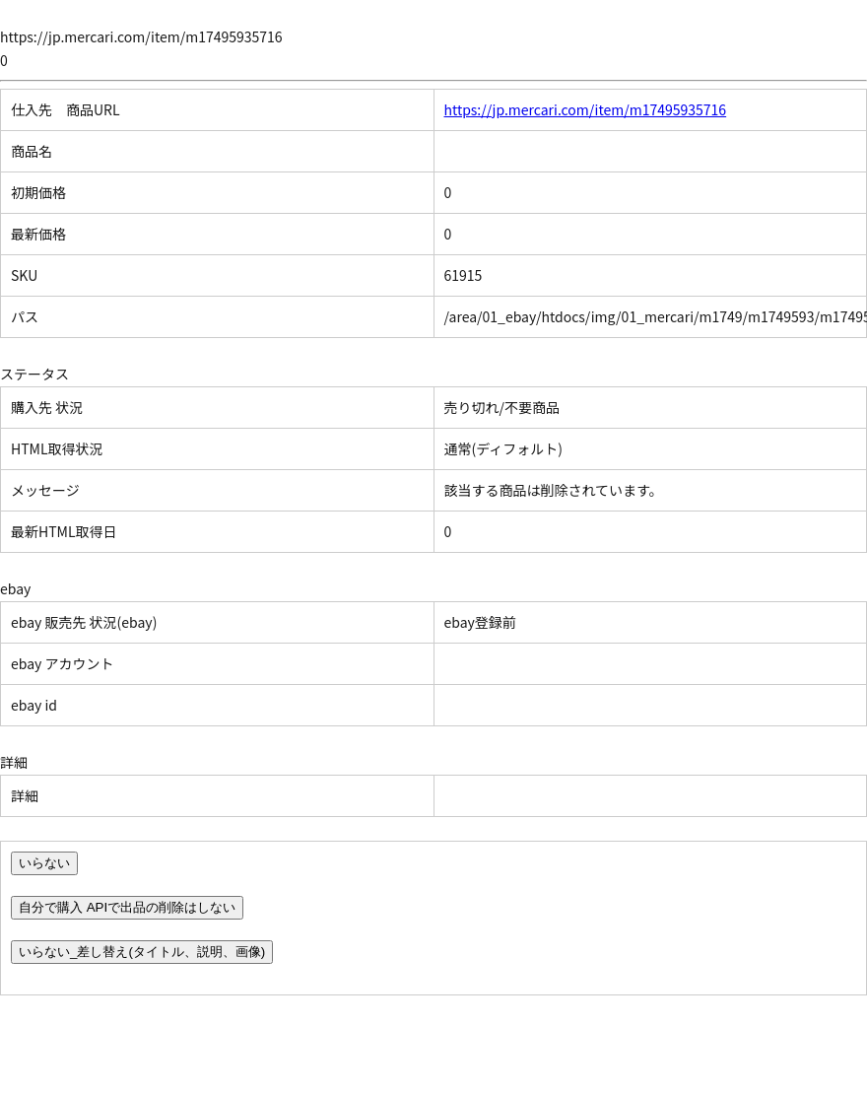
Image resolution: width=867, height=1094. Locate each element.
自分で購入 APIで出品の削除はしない (127, 907)
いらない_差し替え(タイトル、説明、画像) (142, 951)
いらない (44, 862)
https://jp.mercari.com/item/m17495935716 (585, 109)
